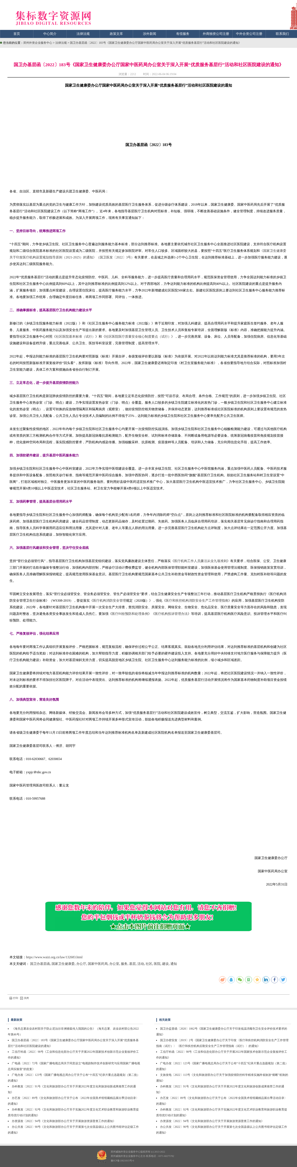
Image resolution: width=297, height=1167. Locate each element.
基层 (132, 963)
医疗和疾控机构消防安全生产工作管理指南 (197, 600)
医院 (157, 963)
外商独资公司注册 (216, 33)
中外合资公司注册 (249, 33)
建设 (165, 963)
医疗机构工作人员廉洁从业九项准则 (200, 561)
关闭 (24, 998)
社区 (149, 963)
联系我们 (282, 33)
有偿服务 (182, 33)
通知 (173, 963)
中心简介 (50, 33)
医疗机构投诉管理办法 (171, 613)
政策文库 (116, 33)
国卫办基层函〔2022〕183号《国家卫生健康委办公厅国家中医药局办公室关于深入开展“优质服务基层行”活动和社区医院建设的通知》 (155, 42)
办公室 (114, 963)
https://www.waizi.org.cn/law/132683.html (54, 957)
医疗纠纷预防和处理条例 (130, 613)
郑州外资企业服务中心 (37, 42)
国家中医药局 (98, 963)
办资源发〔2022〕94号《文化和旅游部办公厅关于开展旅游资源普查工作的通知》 (64, 1121)
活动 (140, 963)
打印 (13, 998)
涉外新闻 (149, 33)
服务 (124, 963)
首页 (16, 33)
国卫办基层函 (40, 963)
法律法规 (83, 33)
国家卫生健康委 (63, 963)
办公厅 (81, 963)
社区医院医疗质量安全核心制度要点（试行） (138, 336)
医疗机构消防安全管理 (109, 600)
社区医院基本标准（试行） (75, 336)
